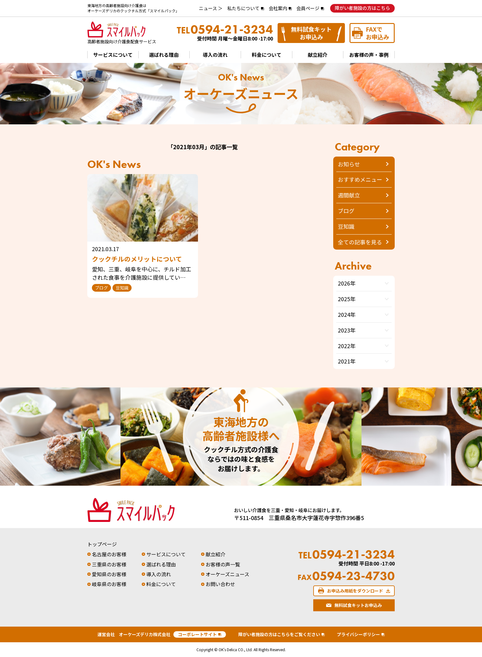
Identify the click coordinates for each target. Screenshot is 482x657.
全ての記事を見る (360, 242)
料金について (266, 54)
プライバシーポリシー (358, 634)
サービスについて (112, 54)
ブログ (346, 211)
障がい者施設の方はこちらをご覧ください (279, 634)
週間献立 (349, 195)
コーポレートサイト (197, 634)
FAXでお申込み (377, 33)
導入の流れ (215, 54)
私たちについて (243, 8)
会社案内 (278, 8)
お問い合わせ (220, 584)
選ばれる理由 (164, 54)
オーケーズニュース (227, 574)
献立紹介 (317, 54)
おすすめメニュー (360, 179)
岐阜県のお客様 (109, 584)
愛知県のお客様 (109, 574)
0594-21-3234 (225, 29)
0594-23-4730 (346, 576)
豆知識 (346, 226)
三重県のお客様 (109, 564)
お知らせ (349, 164)
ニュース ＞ (211, 8)
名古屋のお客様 (109, 554)
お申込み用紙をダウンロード (355, 591)
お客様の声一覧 (223, 564)
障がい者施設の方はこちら (362, 8)
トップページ (102, 544)
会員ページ (307, 8)
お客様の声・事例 (369, 54)
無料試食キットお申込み (311, 33)
